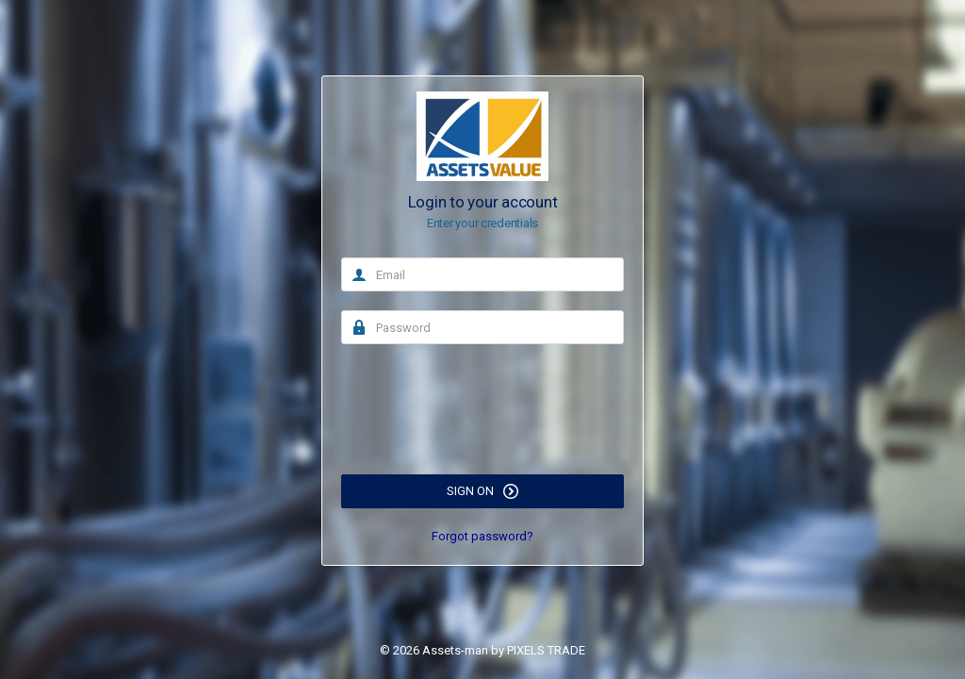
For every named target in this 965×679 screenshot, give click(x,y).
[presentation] (484, 400)
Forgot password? (482, 536)
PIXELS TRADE (546, 650)
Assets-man (455, 650)
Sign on (482, 491)
